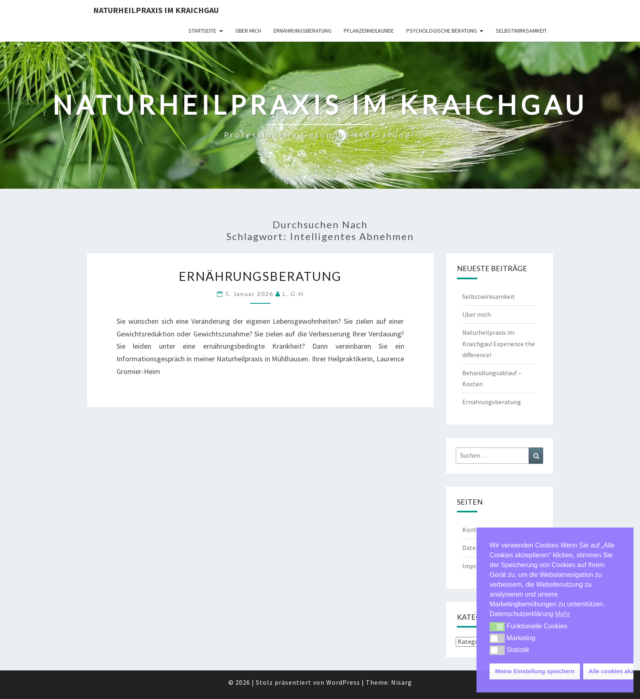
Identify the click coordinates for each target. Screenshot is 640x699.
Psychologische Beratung (441, 30)
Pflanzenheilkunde (369, 30)
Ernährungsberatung (302, 30)
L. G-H (293, 293)
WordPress (343, 682)
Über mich (248, 30)
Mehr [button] (562, 613)
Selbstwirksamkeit (521, 30)
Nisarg (401, 682)
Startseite (202, 30)
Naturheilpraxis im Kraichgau (156, 10)
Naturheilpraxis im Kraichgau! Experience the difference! (498, 343)
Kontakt (474, 529)
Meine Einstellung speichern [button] (535, 671)
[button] (497, 626)
